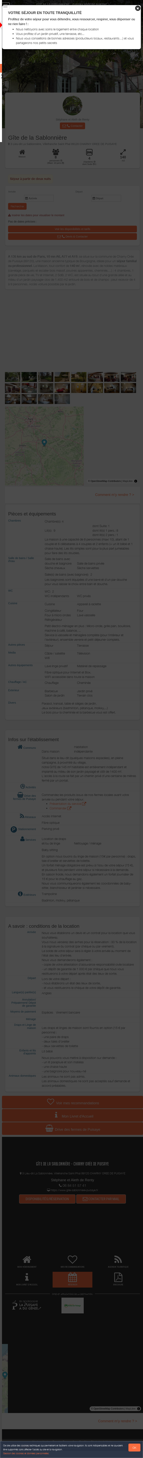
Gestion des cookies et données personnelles (26, 1453)
